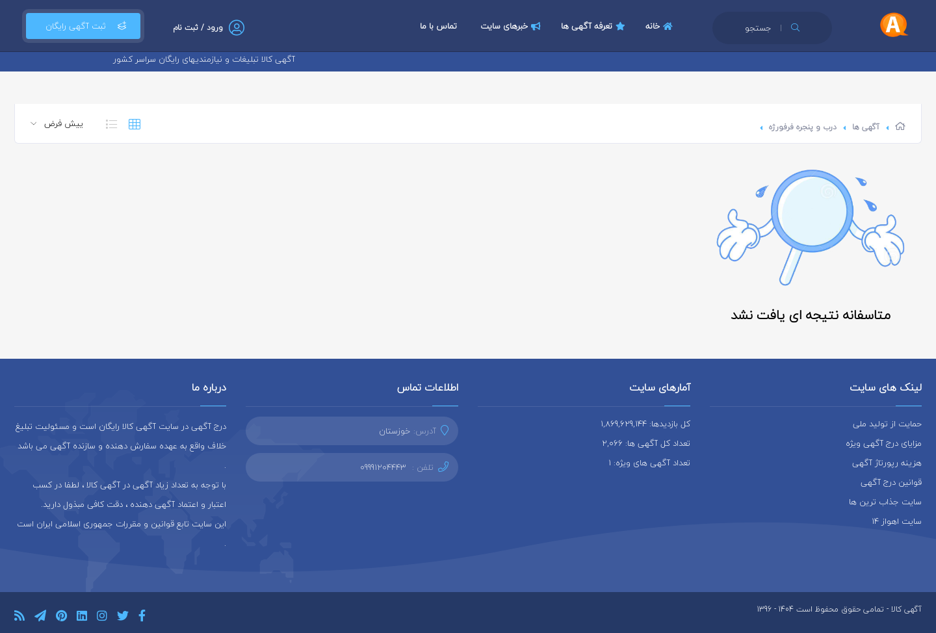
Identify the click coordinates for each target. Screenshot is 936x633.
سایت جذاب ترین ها (885, 502)
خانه (660, 26)
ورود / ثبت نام (198, 27)
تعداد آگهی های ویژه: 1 (649, 463)
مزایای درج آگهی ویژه (884, 443)
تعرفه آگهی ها (595, 26)
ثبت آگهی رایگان (83, 26)
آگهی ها (865, 127)
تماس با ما (438, 26)
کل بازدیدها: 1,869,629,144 (645, 424)
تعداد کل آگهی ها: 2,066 (646, 443)
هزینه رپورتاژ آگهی (887, 463)
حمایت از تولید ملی (887, 424)
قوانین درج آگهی (891, 482)
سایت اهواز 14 (897, 521)
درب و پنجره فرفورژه (803, 127)
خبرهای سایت (512, 26)
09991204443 (383, 467)
